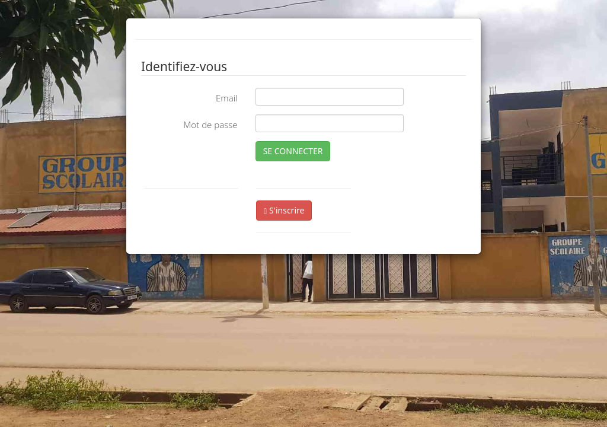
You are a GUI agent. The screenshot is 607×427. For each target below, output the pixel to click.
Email (227, 98)
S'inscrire (284, 210)
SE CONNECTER (293, 151)
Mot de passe (210, 124)
